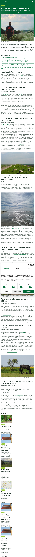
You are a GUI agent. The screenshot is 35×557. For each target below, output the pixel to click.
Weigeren (6, 291)
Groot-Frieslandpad (19, 395)
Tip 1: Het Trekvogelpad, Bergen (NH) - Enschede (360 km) (15, 59)
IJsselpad (22, 332)
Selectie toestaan (17, 291)
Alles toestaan (28, 291)
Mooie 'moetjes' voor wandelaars (9, 57)
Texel (27, 230)
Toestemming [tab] (6, 268)
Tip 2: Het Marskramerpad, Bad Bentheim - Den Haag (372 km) (16, 60)
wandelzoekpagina (12, 352)
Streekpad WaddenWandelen (18, 228)
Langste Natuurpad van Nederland (20, 254)
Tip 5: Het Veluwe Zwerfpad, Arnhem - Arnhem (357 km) (15, 64)
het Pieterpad (20, 75)
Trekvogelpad (6, 94)
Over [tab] (29, 268)
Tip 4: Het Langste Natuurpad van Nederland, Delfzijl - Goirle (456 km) (18, 63)
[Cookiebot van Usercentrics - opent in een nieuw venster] (29, 265)
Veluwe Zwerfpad (7, 315)
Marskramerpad (6, 124)
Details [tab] (17, 268)
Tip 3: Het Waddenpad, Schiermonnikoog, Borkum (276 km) (15, 61)
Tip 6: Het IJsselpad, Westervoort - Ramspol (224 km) (14, 66)
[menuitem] (4, 1)
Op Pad (20, 94)
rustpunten (21, 144)
